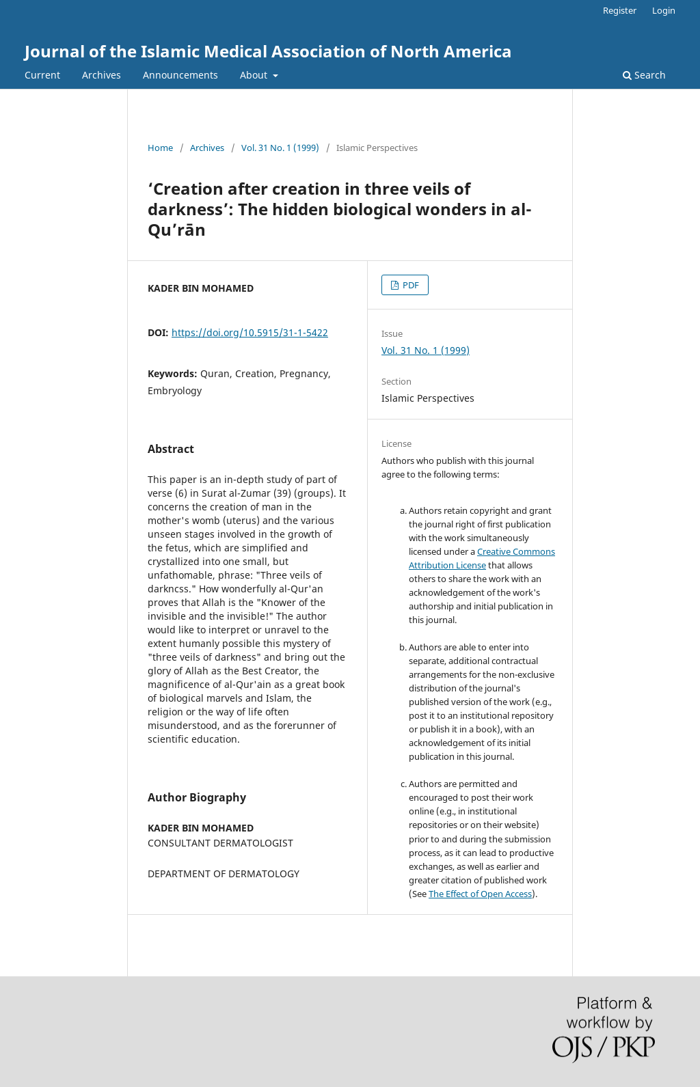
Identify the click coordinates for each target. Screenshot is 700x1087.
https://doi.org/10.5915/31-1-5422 (250, 332)
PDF (410, 285)
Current (42, 74)
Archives (101, 74)
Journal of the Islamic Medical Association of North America (268, 51)
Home (160, 147)
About (255, 74)
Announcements (180, 74)
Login (663, 10)
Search (644, 74)
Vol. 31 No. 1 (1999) (280, 147)
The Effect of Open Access (480, 894)
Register (619, 10)
